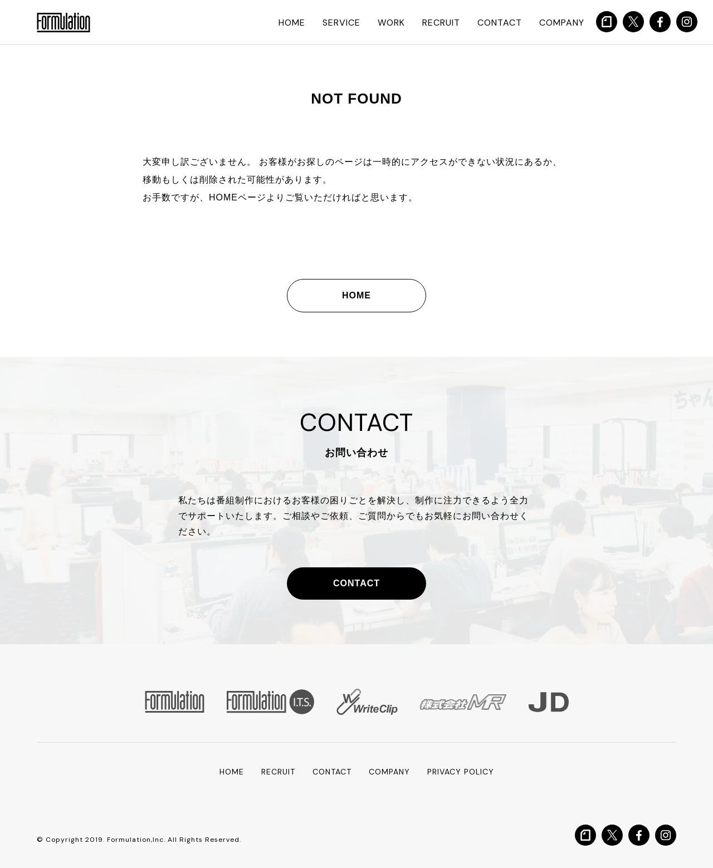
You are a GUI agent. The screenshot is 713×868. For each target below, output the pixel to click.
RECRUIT (441, 22)
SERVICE (341, 22)
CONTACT (499, 22)
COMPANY (561, 22)
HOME (292, 22)
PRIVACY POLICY (460, 772)
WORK (391, 22)
